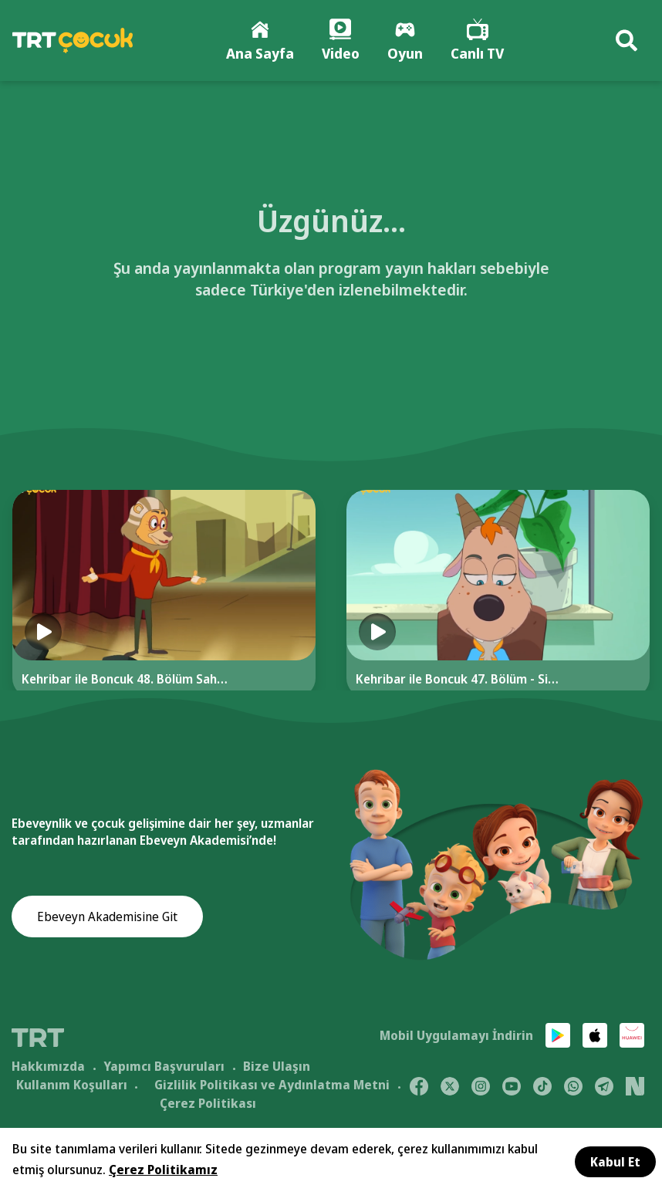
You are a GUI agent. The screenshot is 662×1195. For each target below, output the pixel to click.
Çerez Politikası (208, 1106)
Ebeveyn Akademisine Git (107, 921)
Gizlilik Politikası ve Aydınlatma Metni (272, 1087)
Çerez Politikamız (163, 1169)
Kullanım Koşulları (71, 1087)
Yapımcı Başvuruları (164, 1069)
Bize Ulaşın (276, 1069)
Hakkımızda (48, 1069)
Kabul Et (615, 1161)
